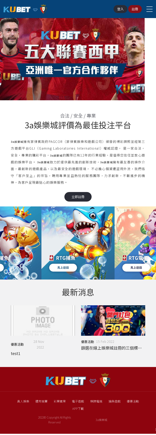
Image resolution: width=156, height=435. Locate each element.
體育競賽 (41, 402)
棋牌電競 (96, 402)
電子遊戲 (78, 402)
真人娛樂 (23, 402)
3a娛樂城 (101, 421)
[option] (78, 61)
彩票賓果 (60, 402)
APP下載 (78, 409)
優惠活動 (133, 402)
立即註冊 (78, 196)
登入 (118, 8)
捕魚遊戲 (114, 402)
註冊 (133, 8)
